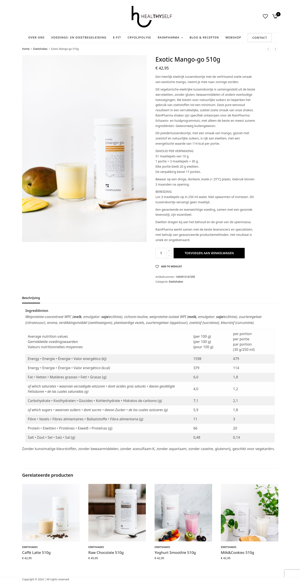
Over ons (36, 37)
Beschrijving (31, 298)
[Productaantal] (161, 253)
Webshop (233, 37)
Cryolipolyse (139, 37)
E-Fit (117, 37)
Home (26, 49)
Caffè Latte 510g (36, 552)
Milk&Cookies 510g (237, 552)
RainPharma (168, 37)
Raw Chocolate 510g (106, 552)
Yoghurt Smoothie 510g (175, 552)
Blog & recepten (204, 37)
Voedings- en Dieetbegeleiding (78, 37)
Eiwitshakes (40, 49)
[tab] (34, 299)
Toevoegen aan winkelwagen (209, 253)
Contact (259, 38)
